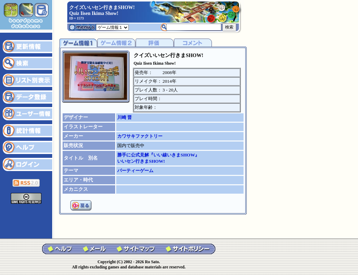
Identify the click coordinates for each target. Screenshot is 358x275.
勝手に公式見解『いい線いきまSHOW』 (158, 154)
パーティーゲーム (135, 170)
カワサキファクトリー (139, 136)
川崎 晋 (124, 117)
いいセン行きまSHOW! (141, 161)
